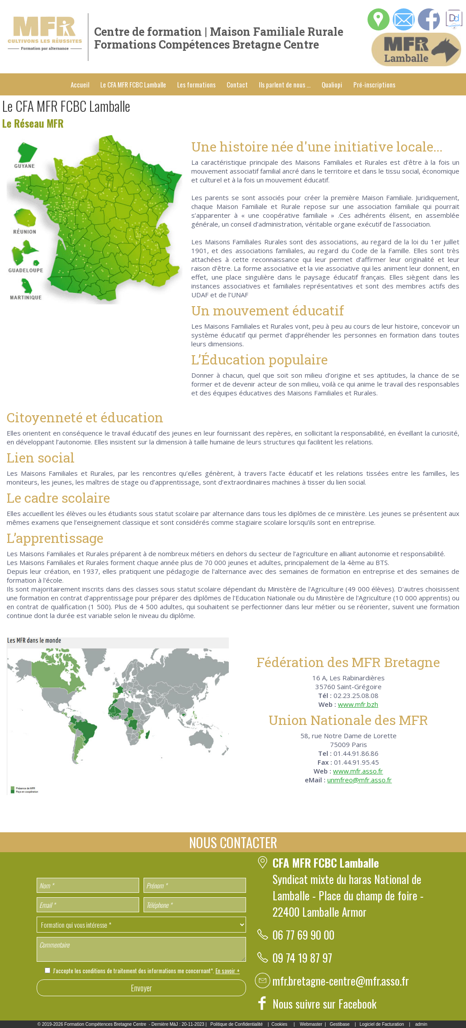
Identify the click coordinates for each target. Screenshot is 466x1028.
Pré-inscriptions (374, 84)
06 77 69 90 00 (303, 934)
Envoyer (141, 988)
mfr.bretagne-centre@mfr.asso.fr (341, 980)
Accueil (80, 84)
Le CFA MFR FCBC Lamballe (133, 84)
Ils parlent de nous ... (285, 84)
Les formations (196, 84)
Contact (237, 84)
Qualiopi (332, 84)
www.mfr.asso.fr (358, 770)
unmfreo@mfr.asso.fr (359, 779)
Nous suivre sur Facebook (324, 1003)
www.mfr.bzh (358, 704)
